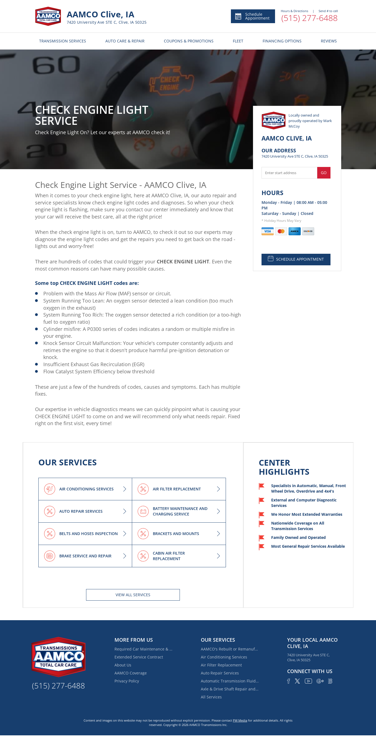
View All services (133, 594)
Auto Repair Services (220, 673)
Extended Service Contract (138, 657)
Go (324, 172)
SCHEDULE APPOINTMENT (296, 259)
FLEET (238, 41)
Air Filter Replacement (221, 665)
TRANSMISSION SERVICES (62, 41)
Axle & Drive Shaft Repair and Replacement (230, 689)
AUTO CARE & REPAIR (125, 41)
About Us (122, 665)
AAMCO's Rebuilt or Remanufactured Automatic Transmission (230, 649)
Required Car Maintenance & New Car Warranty (143, 649)
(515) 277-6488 (309, 17)
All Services (211, 697)
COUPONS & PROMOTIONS (189, 41)
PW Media (240, 720)
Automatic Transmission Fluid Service (230, 681)
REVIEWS (329, 41)
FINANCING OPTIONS (282, 41)
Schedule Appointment (252, 16)
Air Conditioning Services (224, 657)
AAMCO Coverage (130, 673)
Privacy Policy (126, 681)
